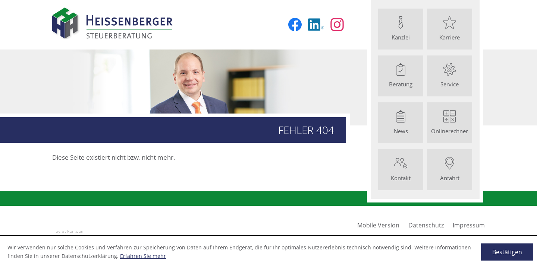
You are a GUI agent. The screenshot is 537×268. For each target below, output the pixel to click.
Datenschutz (426, 225)
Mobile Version (378, 225)
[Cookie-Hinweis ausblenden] (507, 252)
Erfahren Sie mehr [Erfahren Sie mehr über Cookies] (143, 255)
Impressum (469, 225)
